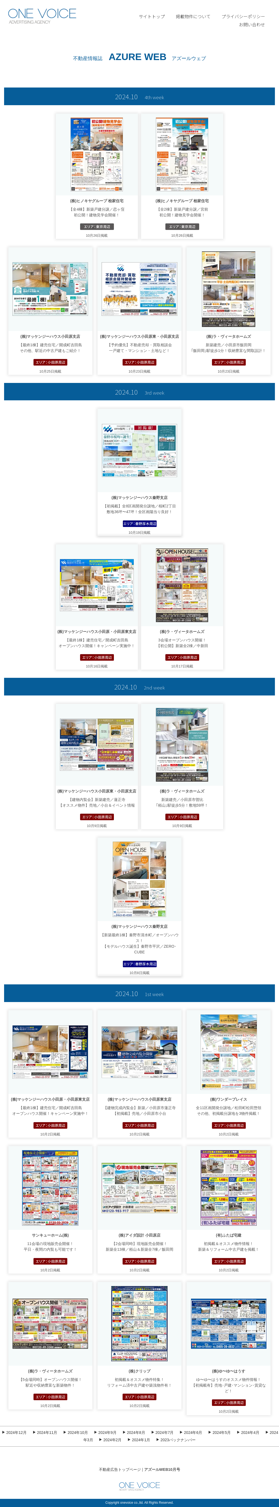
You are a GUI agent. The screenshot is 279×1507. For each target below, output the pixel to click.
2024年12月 (14, 1432)
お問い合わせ (252, 24)
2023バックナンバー (176, 1440)
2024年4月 (247, 1432)
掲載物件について (193, 16)
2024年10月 (75, 1432)
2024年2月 (110, 1440)
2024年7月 (162, 1432)
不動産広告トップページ (120, 1469)
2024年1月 (138, 1440)
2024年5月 (219, 1432)
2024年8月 (133, 1432)
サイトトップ (152, 16)
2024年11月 (44, 1432)
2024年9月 (105, 1432)
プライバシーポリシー (243, 16)
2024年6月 (190, 1432)
